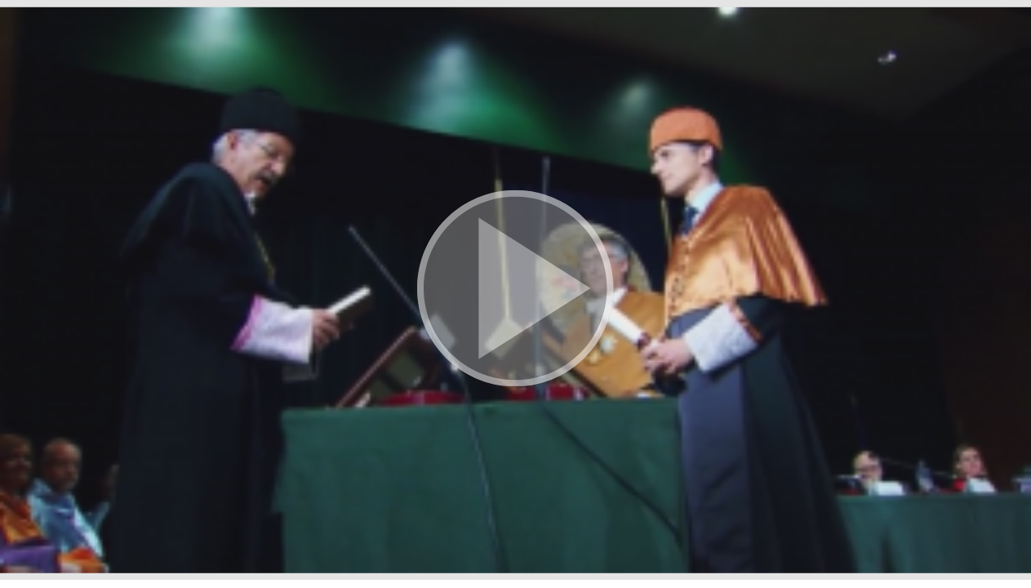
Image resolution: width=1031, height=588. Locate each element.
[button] (515, 290)
